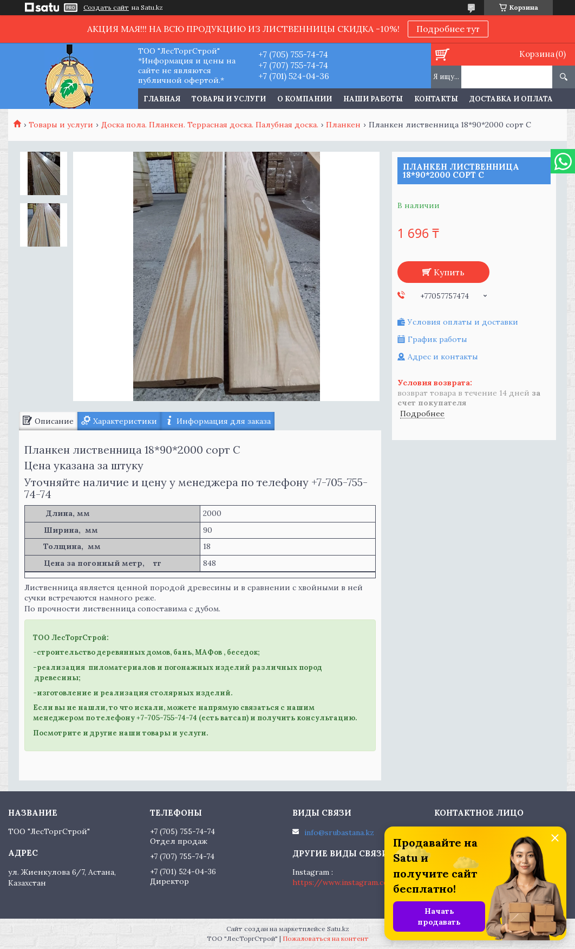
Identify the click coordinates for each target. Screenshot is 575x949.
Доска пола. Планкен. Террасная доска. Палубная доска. (209, 125)
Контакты (436, 99)
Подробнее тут (448, 28)
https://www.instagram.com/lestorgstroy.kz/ (377, 882)
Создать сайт (106, 7)
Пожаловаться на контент (326, 938)
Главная (161, 99)
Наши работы (373, 99)
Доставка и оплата (511, 99)
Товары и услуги (229, 99)
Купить (449, 272)
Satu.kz (338, 929)
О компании (304, 99)
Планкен (343, 125)
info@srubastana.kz (339, 832)
